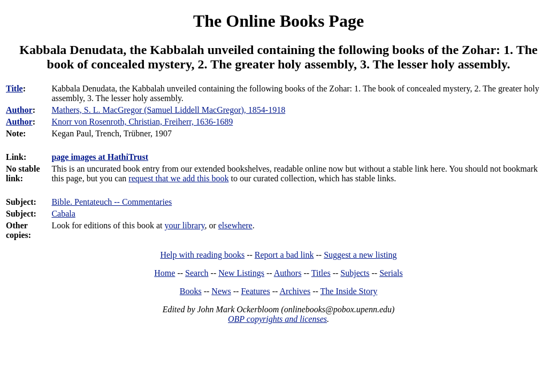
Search (197, 273)
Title (14, 88)
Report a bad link (284, 254)
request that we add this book (178, 178)
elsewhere (235, 225)
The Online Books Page (278, 20)
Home (164, 273)
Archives (294, 291)
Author (19, 109)
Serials (391, 273)
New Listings (241, 273)
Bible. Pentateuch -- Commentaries (111, 201)
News (221, 291)
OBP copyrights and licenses (277, 319)
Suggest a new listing (360, 254)
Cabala (63, 213)
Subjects (354, 273)
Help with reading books (202, 254)
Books (191, 291)
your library (184, 225)
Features (255, 291)
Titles (321, 273)
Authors (288, 273)
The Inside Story (349, 291)
